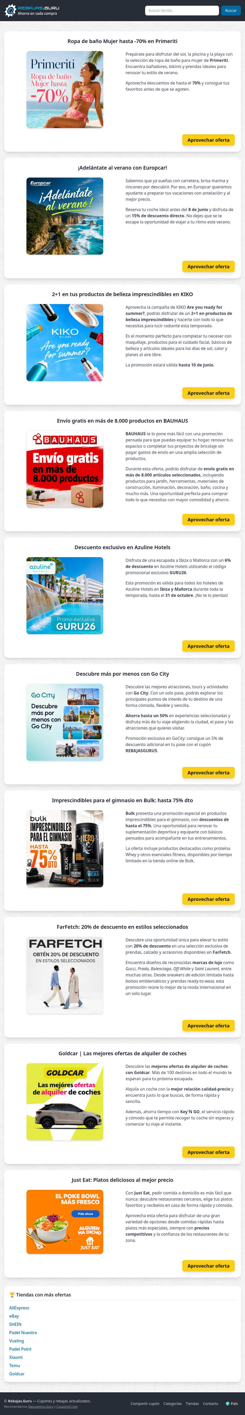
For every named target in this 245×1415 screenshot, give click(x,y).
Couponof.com (67, 1406)
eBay (14, 1316)
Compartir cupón (145, 1403)
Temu (14, 1365)
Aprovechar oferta (208, 140)
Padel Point (20, 1349)
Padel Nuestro (23, 1332)
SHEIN (15, 1324)
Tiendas (192, 1403)
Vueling (16, 1341)
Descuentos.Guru (40, 1406)
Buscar (231, 10)
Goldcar (16, 1374)
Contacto (210, 1403)
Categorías (173, 1403)
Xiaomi (16, 1357)
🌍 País (231, 1403)
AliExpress (19, 1308)
